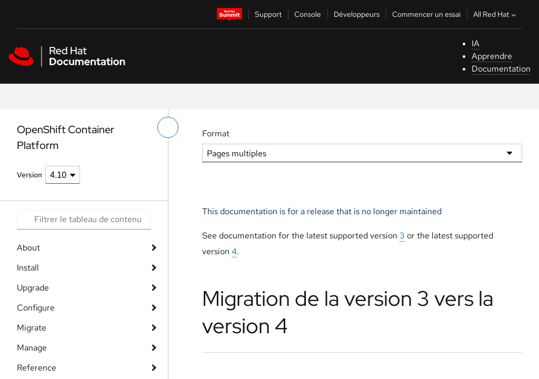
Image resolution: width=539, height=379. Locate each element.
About (28, 247)
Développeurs (357, 14)
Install (28, 267)
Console (307, 14)
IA (476, 43)
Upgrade (33, 287)
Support (268, 14)
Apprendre (492, 56)
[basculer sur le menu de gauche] (167, 127)
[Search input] (84, 220)
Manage (32, 347)
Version (29, 174)
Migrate (31, 327)
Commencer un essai (426, 14)
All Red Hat (495, 14)
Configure (36, 307)
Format (215, 133)
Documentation (501, 68)
